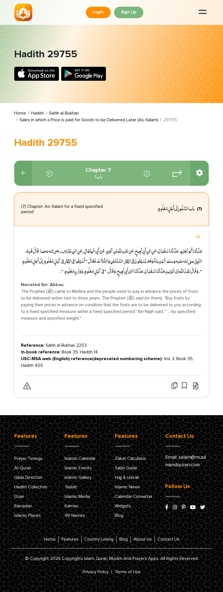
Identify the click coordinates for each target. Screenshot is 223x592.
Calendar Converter (134, 496)
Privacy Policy (96, 572)
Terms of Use (128, 572)
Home (20, 113)
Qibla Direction (28, 477)
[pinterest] (184, 507)
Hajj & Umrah (127, 477)
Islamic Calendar (80, 458)
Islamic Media (77, 496)
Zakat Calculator (130, 458)
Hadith (37, 113)
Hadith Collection (30, 487)
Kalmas (71, 506)
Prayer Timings (28, 458)
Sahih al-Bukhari (64, 113)
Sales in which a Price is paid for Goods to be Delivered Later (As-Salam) (89, 120)
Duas (19, 496)
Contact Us (168, 539)
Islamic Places (27, 515)
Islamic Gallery (78, 477)
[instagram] (175, 507)
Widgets (123, 506)
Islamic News (127, 487)
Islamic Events (78, 468)
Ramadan (23, 506)
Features (70, 539)
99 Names (75, 515)
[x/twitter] (202, 507)
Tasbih (71, 487)
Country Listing (98, 539)
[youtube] (193, 507)
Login (98, 12)
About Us (143, 539)
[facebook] (166, 507)
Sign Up (128, 12)
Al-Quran (22, 468)
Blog (119, 515)
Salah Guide (126, 468)
